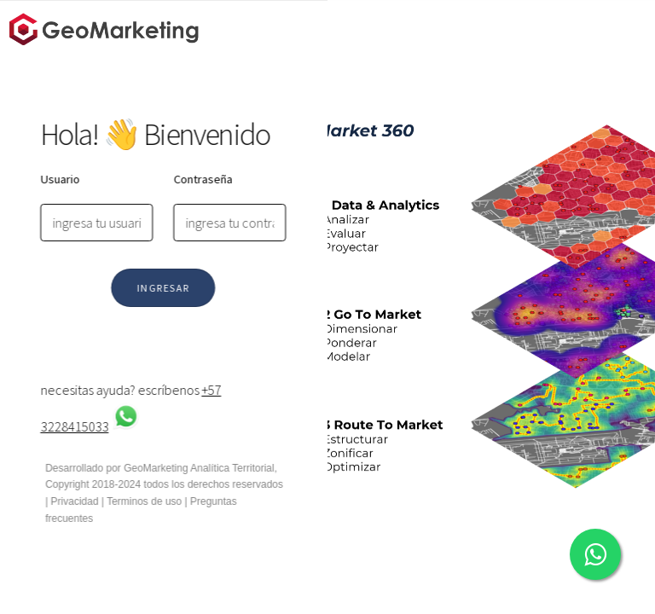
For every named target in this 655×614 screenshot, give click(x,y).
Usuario (56, 179)
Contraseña (199, 179)
